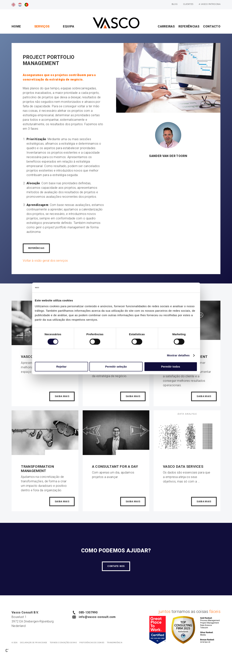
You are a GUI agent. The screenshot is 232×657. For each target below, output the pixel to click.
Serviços (42, 26)
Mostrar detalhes (178, 355)
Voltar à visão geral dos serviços (45, 260)
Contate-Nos (116, 566)
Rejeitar (61, 366)
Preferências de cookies (91, 642)
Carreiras (166, 26)
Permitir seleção (116, 366)
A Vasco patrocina (209, 4)
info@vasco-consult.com (94, 617)
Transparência (114, 642)
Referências (188, 26)
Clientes (188, 4)
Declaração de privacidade (33, 642)
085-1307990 (84, 612)
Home (16, 26)
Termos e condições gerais (63, 642)
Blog (174, 4)
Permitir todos (170, 366)
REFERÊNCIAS (36, 248)
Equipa (68, 26)
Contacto (211, 26)
